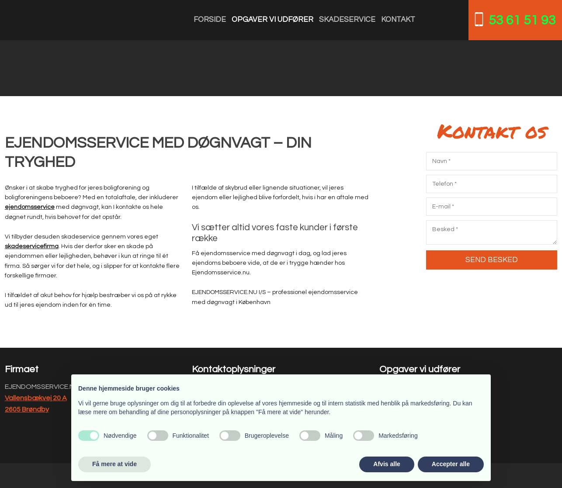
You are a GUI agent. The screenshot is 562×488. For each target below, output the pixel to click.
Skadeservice (347, 20)
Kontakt (398, 20)
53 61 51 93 (522, 20)
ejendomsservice (30, 207)
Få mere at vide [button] (114, 463)
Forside (210, 20)
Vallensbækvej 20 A (36, 398)
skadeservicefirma (32, 246)
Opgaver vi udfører (272, 20)
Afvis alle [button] (386, 463)
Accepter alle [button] (451, 463)
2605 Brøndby (27, 409)
